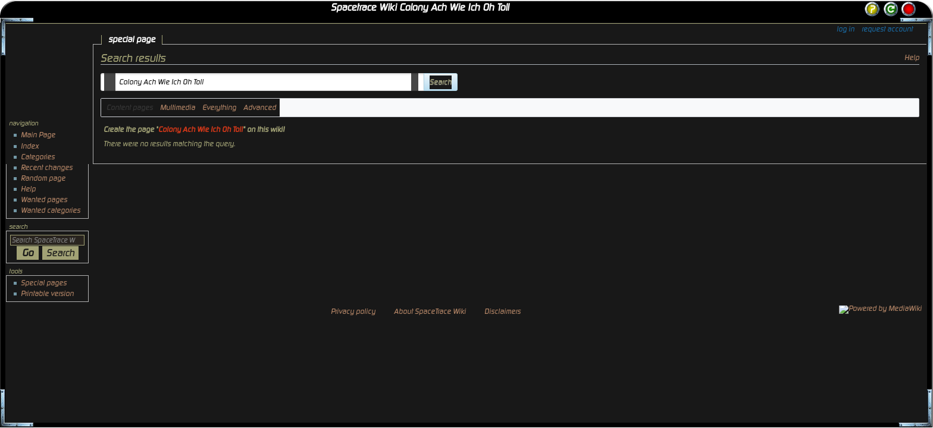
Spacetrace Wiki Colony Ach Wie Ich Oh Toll (420, 7)
